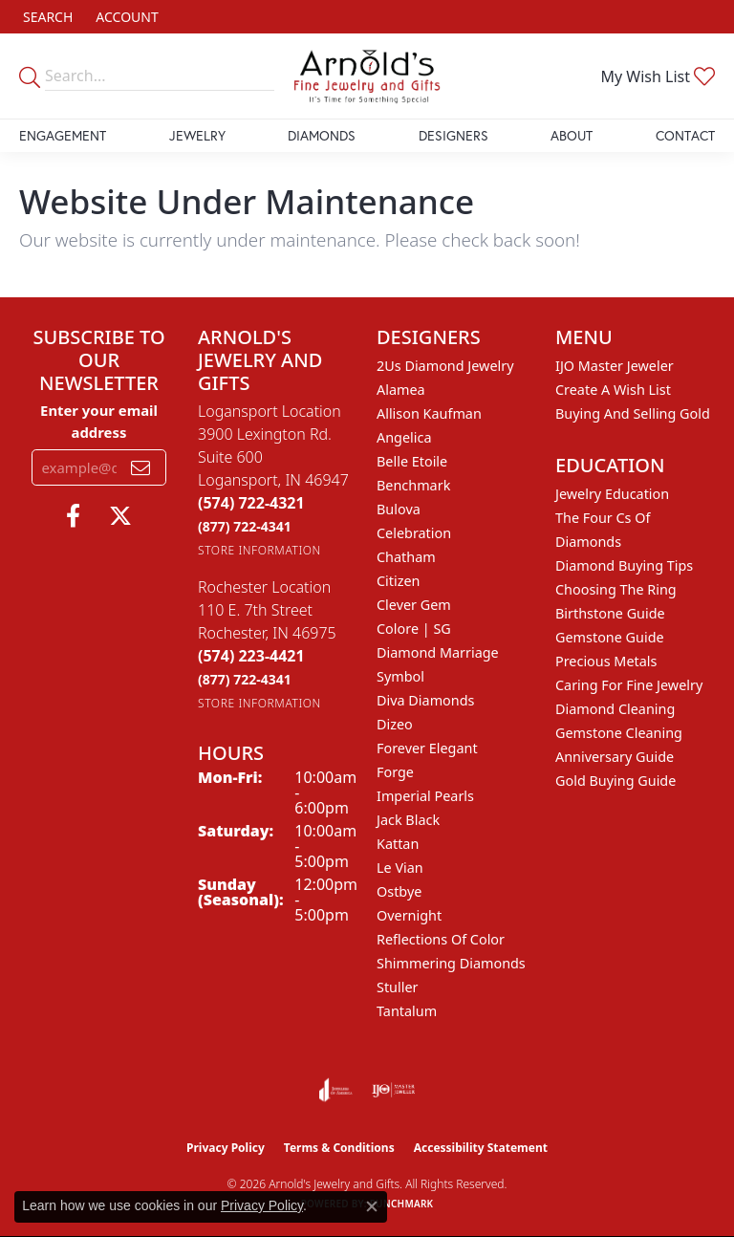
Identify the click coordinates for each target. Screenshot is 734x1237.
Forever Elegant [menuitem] (427, 748)
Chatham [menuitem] (406, 557)
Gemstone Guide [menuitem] (609, 637)
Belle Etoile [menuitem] (412, 461)
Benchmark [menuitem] (413, 485)
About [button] (571, 135)
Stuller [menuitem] (397, 987)
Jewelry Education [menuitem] (612, 494)
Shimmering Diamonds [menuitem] (451, 963)
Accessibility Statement (481, 1147)
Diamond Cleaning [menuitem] (615, 709)
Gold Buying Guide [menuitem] (615, 780)
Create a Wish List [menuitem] (613, 389)
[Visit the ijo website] (393, 1089)
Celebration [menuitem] (414, 533)
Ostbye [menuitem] (399, 891)
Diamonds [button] (322, 135)
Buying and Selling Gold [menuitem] (632, 413)
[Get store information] (259, 550)
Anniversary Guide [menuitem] (614, 757)
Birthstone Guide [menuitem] (610, 613)
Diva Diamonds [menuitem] (425, 700)
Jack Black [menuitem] (408, 820)
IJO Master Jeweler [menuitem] (614, 366)
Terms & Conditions (339, 1147)
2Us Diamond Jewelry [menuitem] (445, 366)
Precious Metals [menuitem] (606, 661)
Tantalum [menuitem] (407, 1011)
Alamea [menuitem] (401, 389)
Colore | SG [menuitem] (414, 628)
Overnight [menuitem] (409, 915)
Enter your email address (99, 421)
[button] (46, 16)
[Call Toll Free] (244, 526)
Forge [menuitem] (395, 772)
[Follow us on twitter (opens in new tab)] (120, 516)
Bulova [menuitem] (399, 509)
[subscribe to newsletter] (140, 467)
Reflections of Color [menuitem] (441, 939)
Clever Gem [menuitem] (414, 605)
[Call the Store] (251, 502)
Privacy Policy (225, 1147)
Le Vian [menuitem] (400, 867)
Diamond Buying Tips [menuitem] (624, 565)
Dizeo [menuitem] (395, 724)
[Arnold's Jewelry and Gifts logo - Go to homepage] (367, 76)
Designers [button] (453, 135)
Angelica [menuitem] (404, 437)
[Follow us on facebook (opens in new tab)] (73, 516)
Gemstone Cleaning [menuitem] (618, 733)
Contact (685, 135)
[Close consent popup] (372, 1206)
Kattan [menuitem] (398, 844)
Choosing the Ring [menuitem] (616, 589)
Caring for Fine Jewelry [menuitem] (628, 685)
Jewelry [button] (197, 135)
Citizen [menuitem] (399, 581)
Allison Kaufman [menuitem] (429, 413)
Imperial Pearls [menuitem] (425, 796)
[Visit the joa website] (336, 1089)
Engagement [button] (62, 135)
